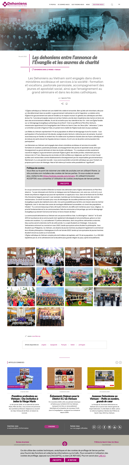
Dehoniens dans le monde (43, 69)
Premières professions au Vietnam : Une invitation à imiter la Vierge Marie (24, 399)
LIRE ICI (102, 456)
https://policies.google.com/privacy (59, 176)
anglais (43, 345)
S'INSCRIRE (51, 426)
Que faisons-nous (78, 4)
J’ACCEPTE (64, 183)
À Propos (52, 4)
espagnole (53, 345)
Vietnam (57, 69)
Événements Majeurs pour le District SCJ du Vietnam (64, 397)
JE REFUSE (72, 460)
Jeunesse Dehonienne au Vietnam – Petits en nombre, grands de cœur (104, 399)
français (64, 345)
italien (73, 345)
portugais (82, 345)
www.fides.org (36, 336)
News (88, 4)
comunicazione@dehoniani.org (22, 445)
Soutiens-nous (98, 4)
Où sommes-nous (63, 4)
